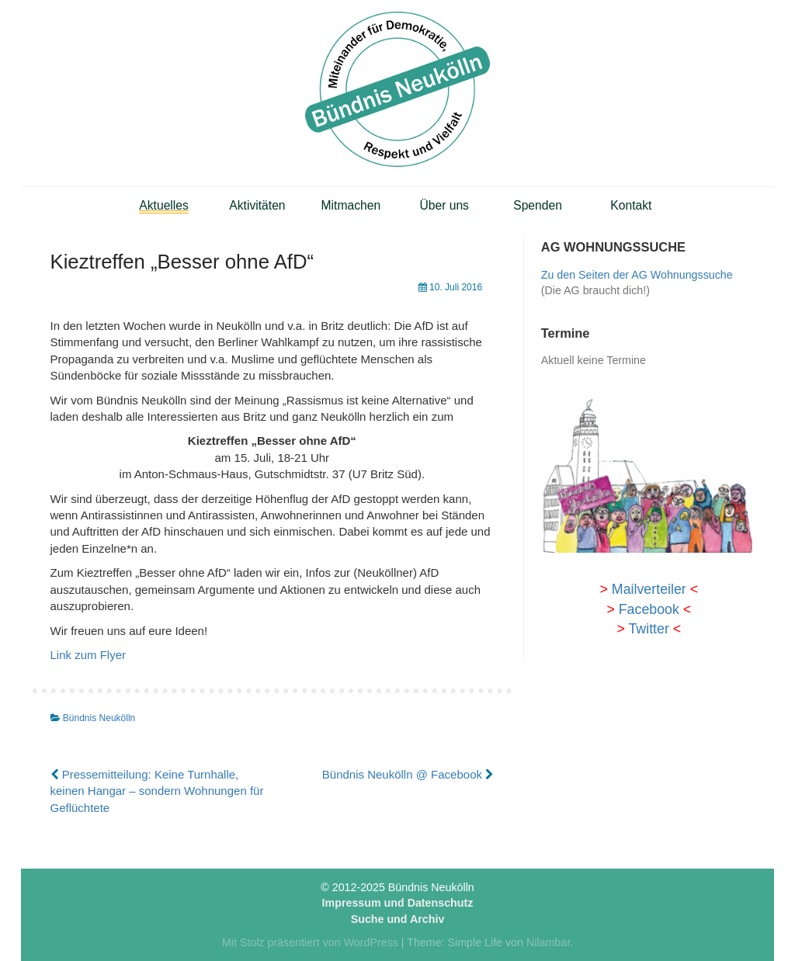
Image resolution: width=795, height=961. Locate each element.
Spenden (537, 205)
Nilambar (548, 942)
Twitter (648, 629)
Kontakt (630, 205)
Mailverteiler (649, 589)
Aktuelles (164, 205)
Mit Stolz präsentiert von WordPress (310, 942)
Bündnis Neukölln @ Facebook (408, 774)
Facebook (649, 609)
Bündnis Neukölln (99, 718)
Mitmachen (351, 205)
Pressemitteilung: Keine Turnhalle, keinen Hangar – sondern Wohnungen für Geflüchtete (157, 791)
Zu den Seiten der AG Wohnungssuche (637, 275)
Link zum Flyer (88, 654)
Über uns (444, 205)
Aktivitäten (257, 205)
